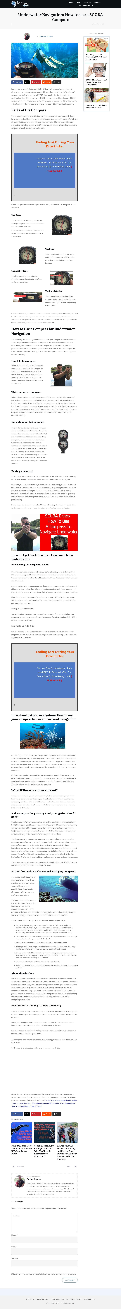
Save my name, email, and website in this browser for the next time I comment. (44, 1274)
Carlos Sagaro (46, 36)
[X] (27, 82)
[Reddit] (47, 82)
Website (14, 1258)
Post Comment (69, 1280)
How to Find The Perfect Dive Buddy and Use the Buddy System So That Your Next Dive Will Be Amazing (67, 1152)
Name (14, 1235)
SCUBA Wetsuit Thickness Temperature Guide (97, 99)
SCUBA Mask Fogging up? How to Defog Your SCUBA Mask (97, 75)
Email (14, 1247)
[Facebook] (17, 82)
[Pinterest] (36, 82)
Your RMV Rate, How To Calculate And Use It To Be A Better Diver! (21, 1149)
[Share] (56, 82)
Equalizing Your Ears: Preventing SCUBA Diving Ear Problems (97, 50)
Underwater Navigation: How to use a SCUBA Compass (60, 17)
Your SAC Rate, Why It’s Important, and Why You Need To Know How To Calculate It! (44, 1151)
